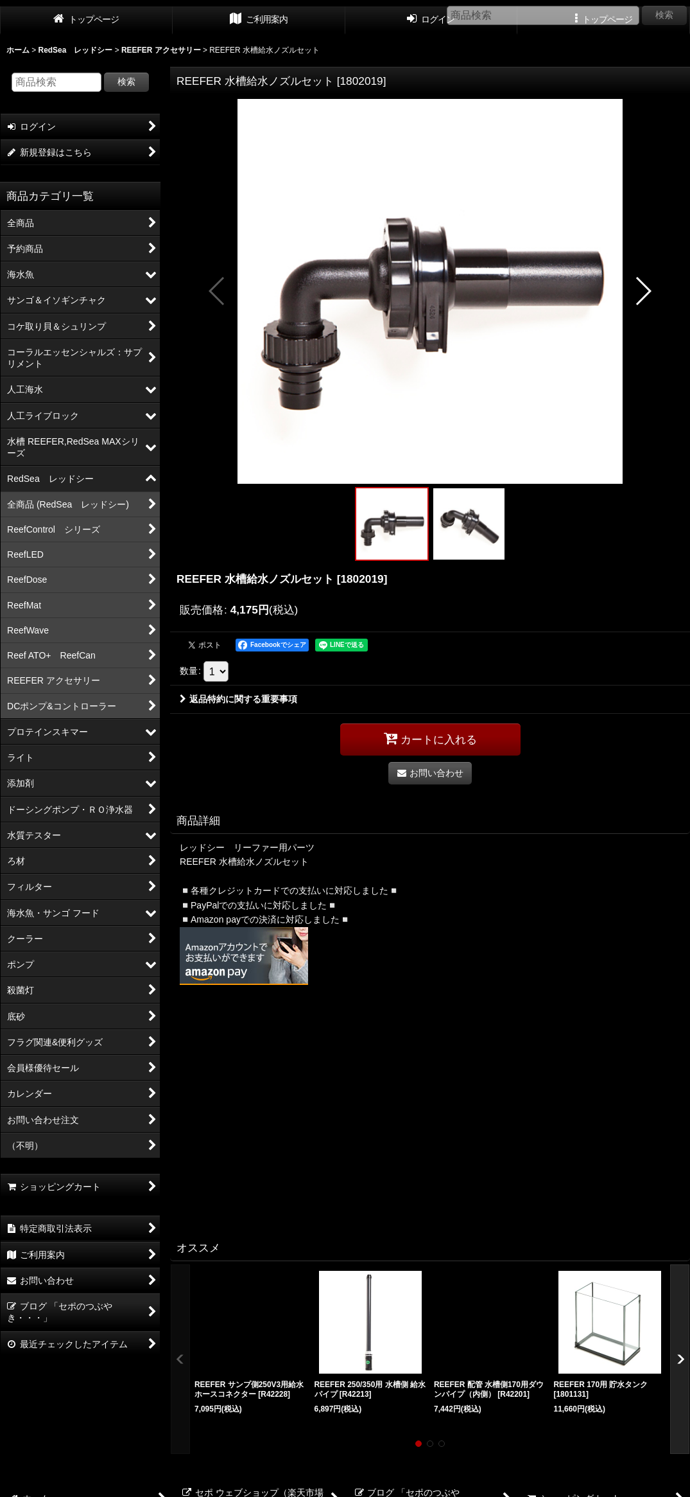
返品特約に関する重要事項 (238, 699)
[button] (217, 291)
